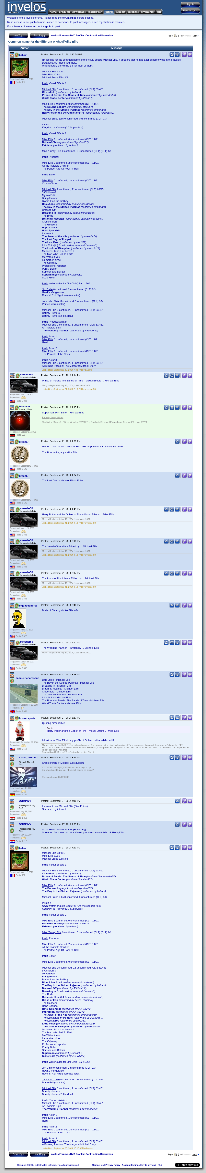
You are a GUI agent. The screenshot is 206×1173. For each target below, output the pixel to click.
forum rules (69, 17)
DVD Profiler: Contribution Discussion (91, 35)
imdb (45, 83)
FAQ (160, 1165)
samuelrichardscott (27, 678)
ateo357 (24, 441)
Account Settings (131, 1165)
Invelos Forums (59, 35)
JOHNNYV (25, 800)
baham (23, 55)
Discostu (24, 406)
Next (195, 36)
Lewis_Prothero (28, 757)
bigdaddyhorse (28, 605)
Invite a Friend (148, 1165)
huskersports (27, 718)
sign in (47, 26)
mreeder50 (26, 374)
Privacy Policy (112, 1165)
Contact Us (98, 1165)
